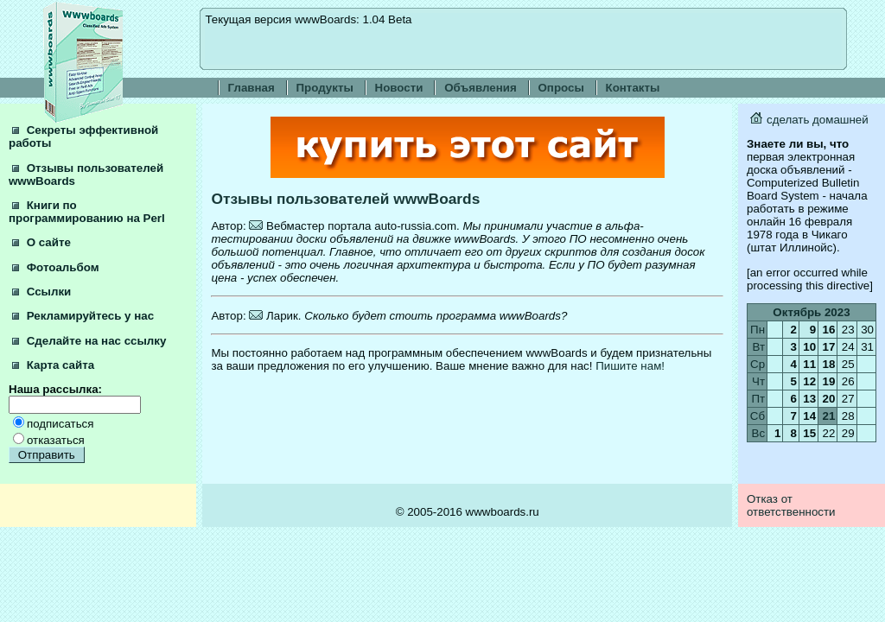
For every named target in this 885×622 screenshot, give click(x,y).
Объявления (480, 87)
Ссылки (41, 291)
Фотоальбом (55, 267)
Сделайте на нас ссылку (89, 340)
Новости (399, 87)
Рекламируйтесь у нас (83, 315)
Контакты (633, 87)
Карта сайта (53, 365)
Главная (251, 87)
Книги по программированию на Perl (87, 212)
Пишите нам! (630, 365)
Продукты (324, 87)
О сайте (41, 242)
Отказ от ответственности (791, 505)
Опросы (561, 87)
